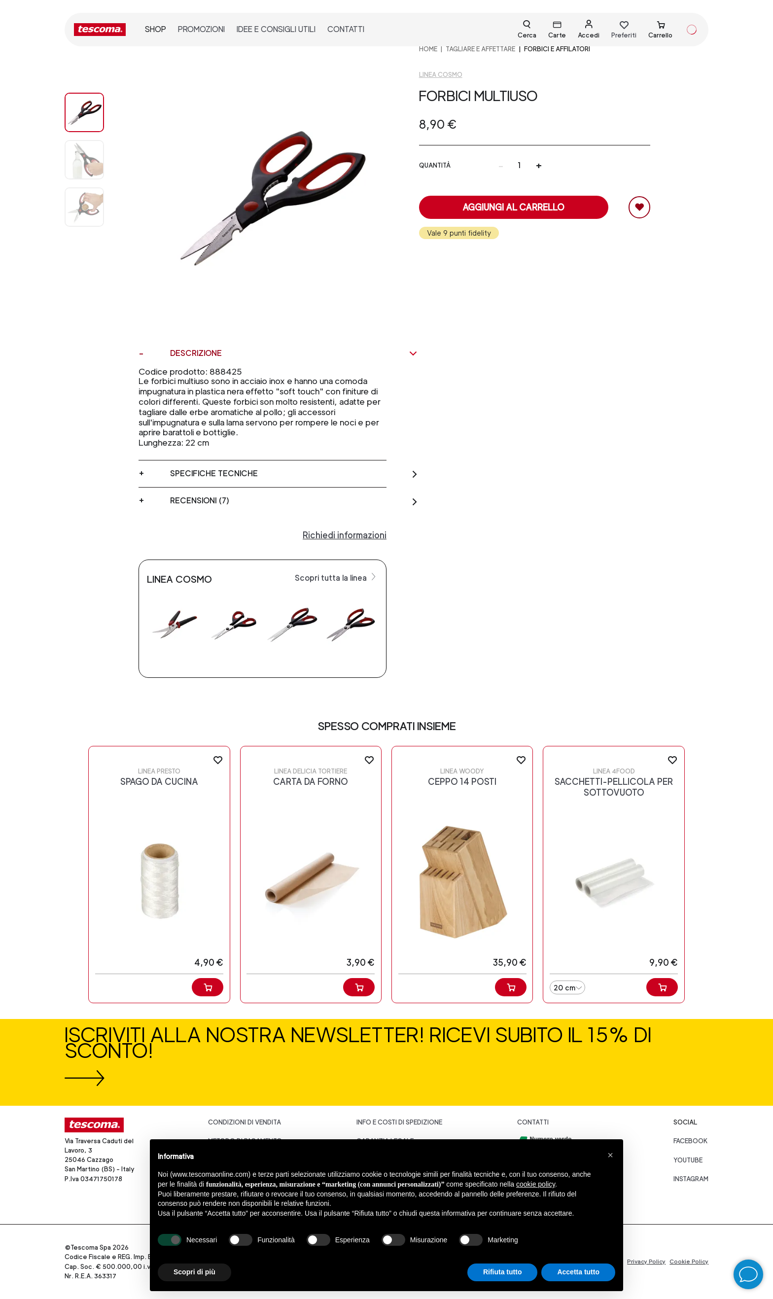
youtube (688, 1160)
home (428, 49)
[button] (610, 1155)
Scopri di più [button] (194, 1272)
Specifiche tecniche (294, 474)
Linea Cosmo (440, 74)
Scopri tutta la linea (336, 577)
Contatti (533, 1122)
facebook (690, 1141)
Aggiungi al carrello (513, 207)
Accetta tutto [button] (578, 1272)
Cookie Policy (688, 1261)
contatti (345, 29)
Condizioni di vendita (244, 1122)
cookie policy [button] (535, 1184)
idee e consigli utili (276, 29)
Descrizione (294, 353)
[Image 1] (94, 159)
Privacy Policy (646, 1261)
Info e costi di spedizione (399, 1122)
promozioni (201, 29)
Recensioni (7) (294, 501)
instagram (690, 1179)
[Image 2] (94, 207)
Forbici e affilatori (557, 49)
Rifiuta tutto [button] (502, 1272)
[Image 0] (94, 112)
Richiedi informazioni (344, 535)
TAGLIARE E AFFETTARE (480, 49)
